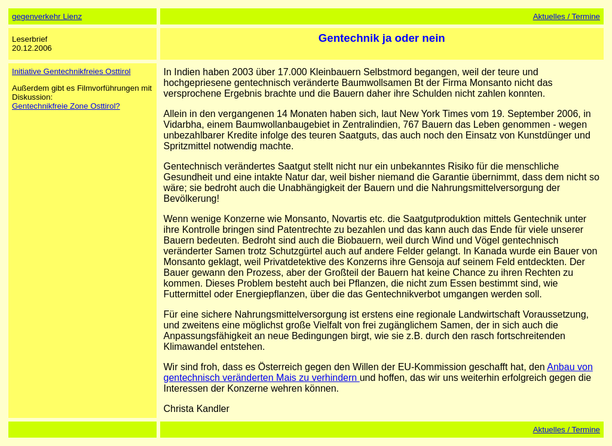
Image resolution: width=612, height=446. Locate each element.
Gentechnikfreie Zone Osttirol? (66, 105)
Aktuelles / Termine (566, 16)
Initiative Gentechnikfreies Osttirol (71, 71)
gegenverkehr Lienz (47, 16)
